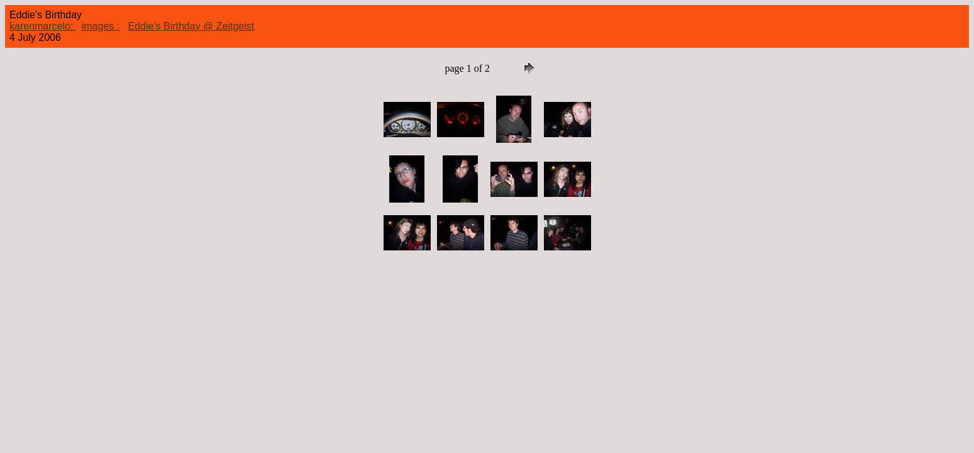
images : (100, 26)
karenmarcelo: (42, 26)
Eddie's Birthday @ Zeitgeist (191, 26)
